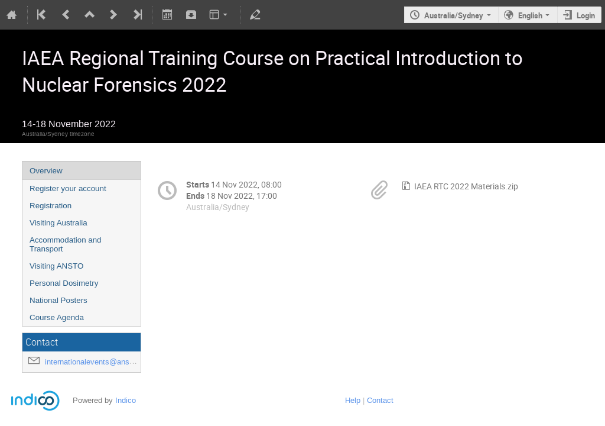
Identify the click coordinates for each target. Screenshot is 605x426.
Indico (125, 400)
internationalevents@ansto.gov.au (103, 362)
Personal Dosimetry (64, 283)
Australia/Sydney (453, 15)
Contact (380, 400)
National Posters (58, 300)
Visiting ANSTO (56, 266)
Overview (46, 170)
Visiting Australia (58, 222)
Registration (50, 205)
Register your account (68, 188)
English (530, 15)
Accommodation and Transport (66, 244)
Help (352, 400)
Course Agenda (57, 317)
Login (586, 15)
